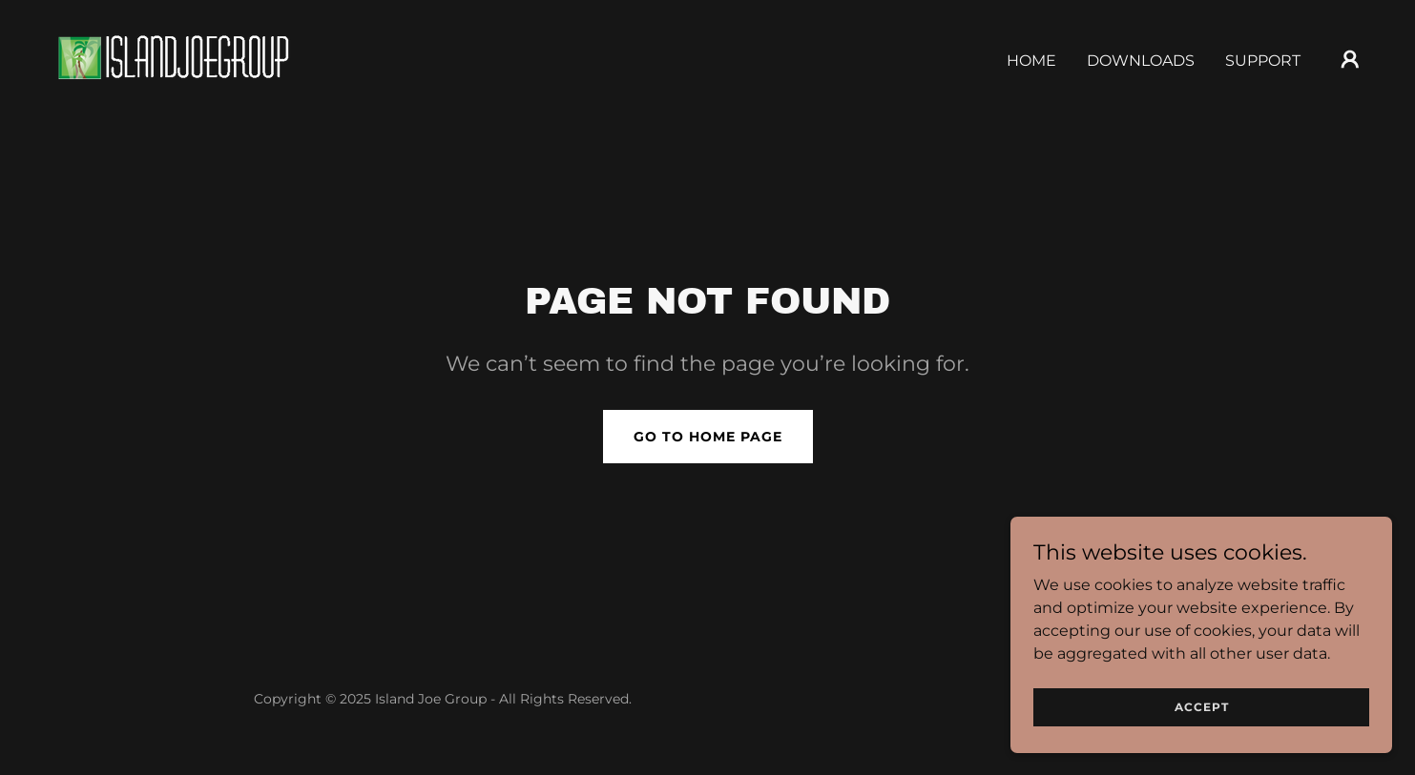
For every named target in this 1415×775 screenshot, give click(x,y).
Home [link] (1031, 60)
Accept (1202, 707)
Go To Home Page (708, 436)
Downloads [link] (1141, 60)
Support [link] (1263, 60)
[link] (173, 58)
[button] (1350, 59)
